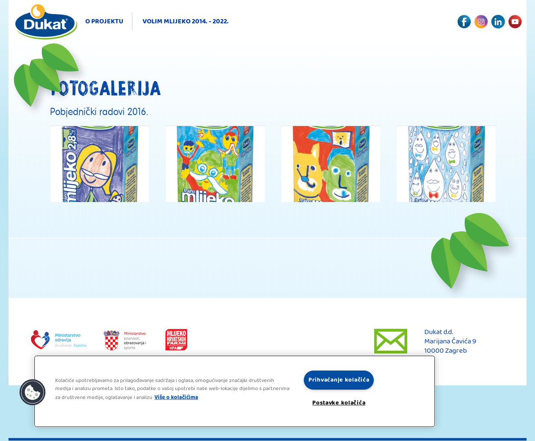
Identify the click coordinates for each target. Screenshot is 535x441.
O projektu (104, 21)
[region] (234, 391)
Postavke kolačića (338, 403)
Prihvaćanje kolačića (338, 380)
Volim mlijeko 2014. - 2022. (186, 21)
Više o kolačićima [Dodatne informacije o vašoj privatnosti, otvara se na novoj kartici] (176, 397)
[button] (32, 392)
